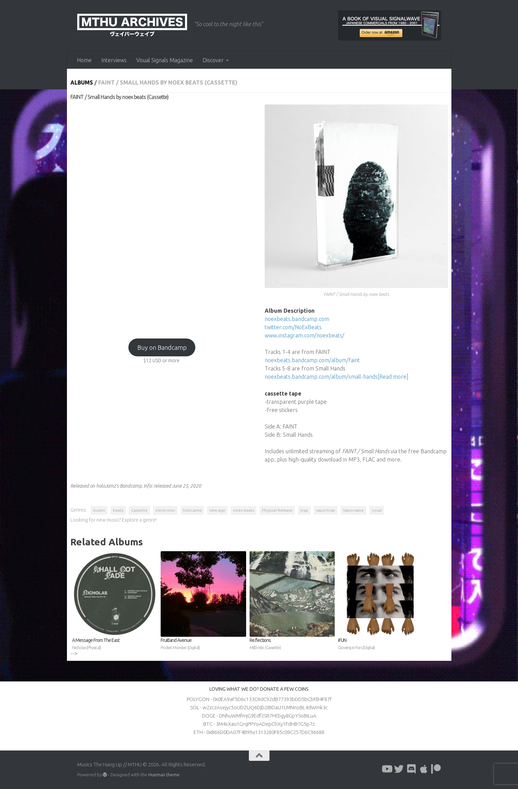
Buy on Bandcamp (162, 347)
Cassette (139, 510)
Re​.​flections (292, 644)
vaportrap (325, 510)
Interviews (114, 60)
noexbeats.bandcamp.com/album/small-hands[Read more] (336, 377)
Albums (81, 82)
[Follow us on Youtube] (386, 769)
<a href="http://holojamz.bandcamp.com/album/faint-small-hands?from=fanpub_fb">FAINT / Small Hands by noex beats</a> (162, 216)
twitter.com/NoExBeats (293, 327)
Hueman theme (164, 774)
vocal (377, 510)
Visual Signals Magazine (164, 60)
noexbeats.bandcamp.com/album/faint (312, 360)
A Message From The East (115, 644)
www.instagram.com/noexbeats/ (304, 335)
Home (84, 60)
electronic (165, 510)
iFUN (381, 644)
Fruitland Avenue (203, 644)
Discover (213, 60)
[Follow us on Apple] (423, 769)
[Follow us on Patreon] (436, 769)
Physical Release (277, 510)
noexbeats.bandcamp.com (297, 319)
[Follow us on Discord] (411, 769)
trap (304, 510)
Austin (99, 510)
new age (217, 510)
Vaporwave (353, 510)
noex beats (243, 510)
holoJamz (192, 510)
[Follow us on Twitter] (399, 769)
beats (118, 510)
